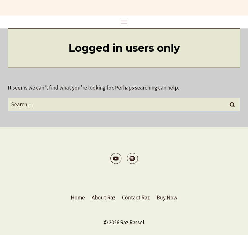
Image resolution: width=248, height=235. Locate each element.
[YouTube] (115, 158)
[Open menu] (124, 21)
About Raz (104, 197)
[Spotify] (132, 158)
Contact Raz (136, 197)
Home (78, 197)
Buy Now (167, 197)
